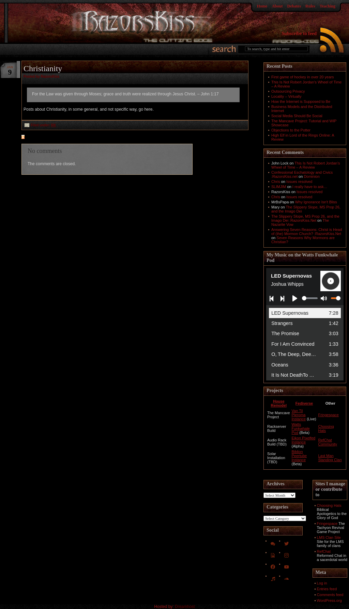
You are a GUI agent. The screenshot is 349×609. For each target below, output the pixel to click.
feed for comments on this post (57, 138)
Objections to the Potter (290, 130)
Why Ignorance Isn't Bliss (316, 202)
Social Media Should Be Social (296, 116)
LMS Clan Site (329, 537)
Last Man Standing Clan (330, 458)
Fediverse (304, 403)
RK (53, 125)
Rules (310, 6)
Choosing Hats (329, 505)
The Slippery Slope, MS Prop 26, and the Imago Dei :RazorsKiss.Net (305, 218)
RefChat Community (327, 442)
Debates (294, 6)
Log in (322, 583)
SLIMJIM (278, 187)
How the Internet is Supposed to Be (300, 101)
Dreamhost (185, 606)
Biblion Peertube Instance (299, 456)
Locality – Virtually (286, 96)
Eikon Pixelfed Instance (304, 440)
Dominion (311, 176)
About (277, 6)
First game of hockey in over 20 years (302, 77)
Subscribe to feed (299, 33)
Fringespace (328, 415)
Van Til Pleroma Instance (299, 415)
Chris (275, 181)
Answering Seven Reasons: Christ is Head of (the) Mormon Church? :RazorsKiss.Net (306, 232)
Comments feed (330, 595)
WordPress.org (329, 600)
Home (262, 6)
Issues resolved (299, 181)
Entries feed (327, 589)
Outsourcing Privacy (288, 91)
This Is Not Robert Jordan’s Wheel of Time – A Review (305, 165)
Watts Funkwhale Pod (301, 428)
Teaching (327, 6)
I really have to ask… (310, 187)
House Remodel (279, 403)
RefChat (324, 551)
